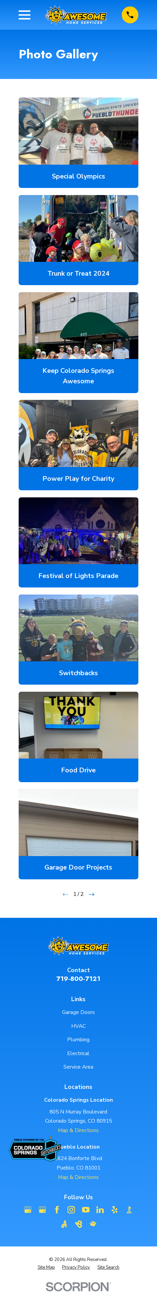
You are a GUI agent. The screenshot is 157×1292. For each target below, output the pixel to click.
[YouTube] (86, 1209)
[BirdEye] (78, 1224)
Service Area (78, 1067)
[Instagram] (71, 1209)
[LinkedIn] (100, 1209)
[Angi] (64, 1224)
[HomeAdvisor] (93, 1224)
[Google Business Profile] (28, 1209)
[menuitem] (46, 1267)
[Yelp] (114, 1209)
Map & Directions (78, 1130)
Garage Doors (78, 1012)
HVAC (78, 1026)
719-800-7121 (78, 978)
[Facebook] (57, 1209)
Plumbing (78, 1039)
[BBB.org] (129, 1209)
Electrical (78, 1053)
